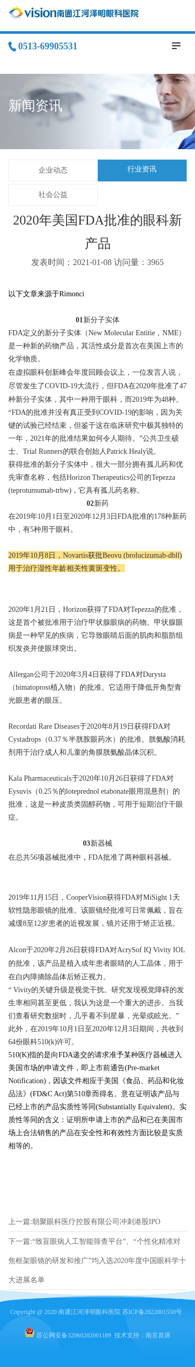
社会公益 (53, 195)
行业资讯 (142, 169)
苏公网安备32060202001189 (73, 1335)
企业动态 (53, 170)
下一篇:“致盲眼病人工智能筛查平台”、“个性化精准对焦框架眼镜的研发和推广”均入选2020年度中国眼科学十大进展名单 (97, 1261)
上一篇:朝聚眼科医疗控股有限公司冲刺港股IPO (84, 1222)
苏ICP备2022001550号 (152, 1312)
